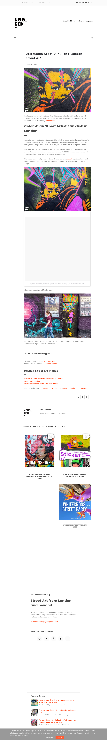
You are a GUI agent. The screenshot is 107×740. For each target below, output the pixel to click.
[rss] (91, 2)
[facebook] (88, 2)
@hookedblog (51, 363)
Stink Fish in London (32, 381)
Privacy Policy (27, 3)
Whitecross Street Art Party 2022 (75, 526)
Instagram (63, 388)
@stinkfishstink (49, 361)
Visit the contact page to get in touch (44, 622)
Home (16, 3)
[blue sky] (67, 638)
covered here (50, 121)
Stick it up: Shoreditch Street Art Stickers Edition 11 (75, 475)
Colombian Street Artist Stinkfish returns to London (43, 379)
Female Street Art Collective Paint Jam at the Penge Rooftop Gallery (39, 476)
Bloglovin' (73, 388)
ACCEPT (60, 738)
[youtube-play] (86, 2)
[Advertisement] (54, 570)
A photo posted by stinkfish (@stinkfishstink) (45, 284)
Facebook (45, 388)
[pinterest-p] (79, 2)
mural (69, 159)
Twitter (54, 388)
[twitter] (77, 2)
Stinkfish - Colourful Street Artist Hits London (41, 383)
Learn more (49, 738)
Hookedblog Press (43, 3)
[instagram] (83, 2)
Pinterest (83, 388)
